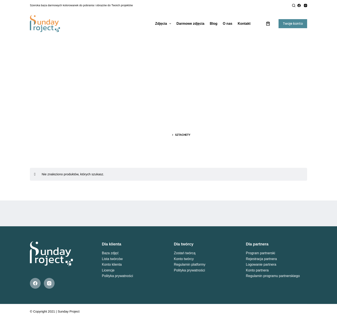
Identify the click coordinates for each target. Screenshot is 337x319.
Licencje (108, 270)
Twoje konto (293, 23)
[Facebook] (299, 5)
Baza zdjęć (110, 253)
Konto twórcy (184, 259)
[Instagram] (305, 5)
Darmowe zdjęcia (190, 23)
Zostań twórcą (184, 253)
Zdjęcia (164, 23)
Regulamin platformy (189, 264)
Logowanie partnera (261, 264)
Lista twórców (112, 259)
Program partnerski (260, 253)
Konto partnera (257, 270)
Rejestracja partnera (261, 259)
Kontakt (244, 23)
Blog (214, 23)
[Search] (293, 5)
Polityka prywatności (117, 276)
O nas (227, 23)
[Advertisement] (168, 69)
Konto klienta (112, 264)
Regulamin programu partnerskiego (273, 276)
